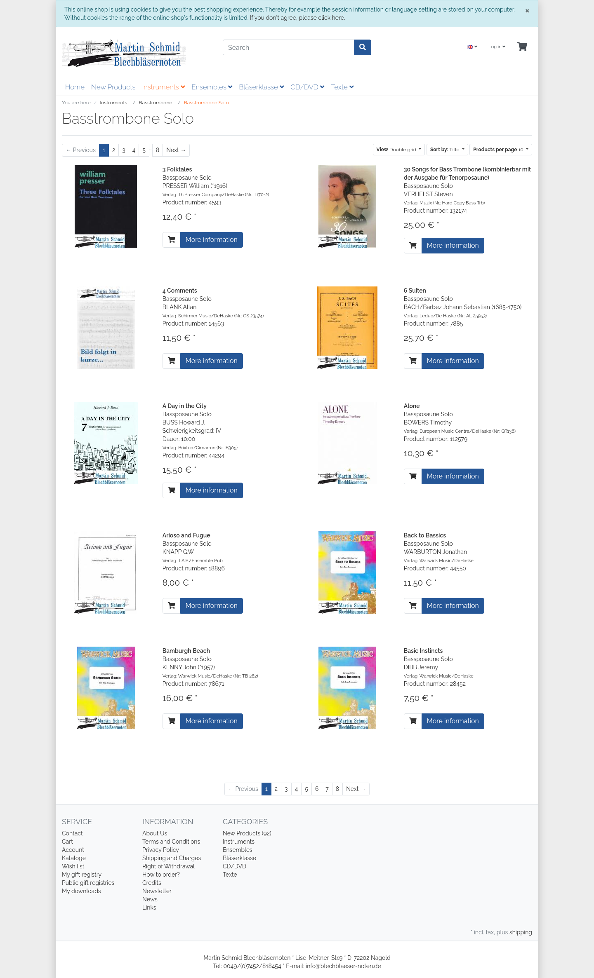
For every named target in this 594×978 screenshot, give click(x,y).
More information (212, 240)
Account (73, 850)
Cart (67, 841)
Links (149, 907)
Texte (342, 87)
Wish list (73, 866)
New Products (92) (247, 833)
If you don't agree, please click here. (297, 17)
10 (499, 149)
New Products (113, 87)
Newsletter (157, 891)
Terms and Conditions (171, 841)
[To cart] (172, 240)
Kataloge (74, 858)
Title (445, 149)
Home (75, 87)
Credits (151, 882)
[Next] (176, 150)
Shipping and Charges (171, 858)
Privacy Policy (160, 850)
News (150, 899)
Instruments (163, 87)
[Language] (472, 47)
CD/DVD (307, 87)
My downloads (81, 891)
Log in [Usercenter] (496, 46)
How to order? (161, 874)
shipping (520, 932)
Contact (72, 833)
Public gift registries (88, 882)
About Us (154, 833)
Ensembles (211, 87)
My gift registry (81, 874)
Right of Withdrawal (168, 866)
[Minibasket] (522, 47)
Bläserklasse (261, 87)
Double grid (397, 149)
